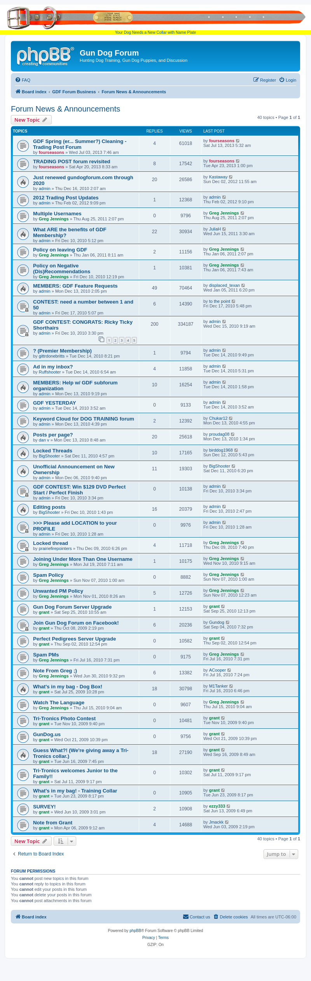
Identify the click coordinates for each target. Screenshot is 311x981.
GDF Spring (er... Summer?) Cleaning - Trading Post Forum (79, 144)
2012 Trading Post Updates (66, 198)
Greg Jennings (54, 218)
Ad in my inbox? (53, 367)
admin (45, 188)
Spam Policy (48, 575)
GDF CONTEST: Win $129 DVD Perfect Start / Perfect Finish (79, 490)
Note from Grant (52, 823)
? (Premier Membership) (62, 351)
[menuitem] (22, 80)
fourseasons (51, 152)
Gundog (216, 622)
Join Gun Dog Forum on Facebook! (76, 623)
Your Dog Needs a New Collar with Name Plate (155, 20)
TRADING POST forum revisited (71, 161)
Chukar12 (218, 418)
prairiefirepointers (55, 548)
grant (44, 612)
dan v (44, 440)
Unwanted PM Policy (58, 591)
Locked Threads (52, 451)
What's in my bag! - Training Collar (75, 791)
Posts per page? (53, 435)
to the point (219, 301)
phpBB (135, 931)
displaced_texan (224, 285)
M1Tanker (218, 686)
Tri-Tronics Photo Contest (64, 718)
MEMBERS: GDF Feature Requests (75, 286)
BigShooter (49, 456)
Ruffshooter (50, 372)
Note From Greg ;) (55, 671)
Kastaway (218, 177)
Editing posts (49, 507)
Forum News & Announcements (65, 109)
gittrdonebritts (52, 356)
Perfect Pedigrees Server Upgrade (74, 639)
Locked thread (50, 543)
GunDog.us (47, 734)
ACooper (217, 670)
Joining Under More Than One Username (83, 559)
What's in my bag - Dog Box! (67, 686)
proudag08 (219, 434)
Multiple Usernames (57, 213)
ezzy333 (217, 806)
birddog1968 (221, 450)
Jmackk (216, 822)
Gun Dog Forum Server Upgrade (72, 607)
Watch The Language (58, 702)
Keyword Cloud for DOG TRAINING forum (83, 419)
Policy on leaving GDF (60, 250)
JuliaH (215, 229)
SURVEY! (44, 807)
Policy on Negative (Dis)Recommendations (61, 268)
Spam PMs (46, 655)
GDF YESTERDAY (54, 403)
